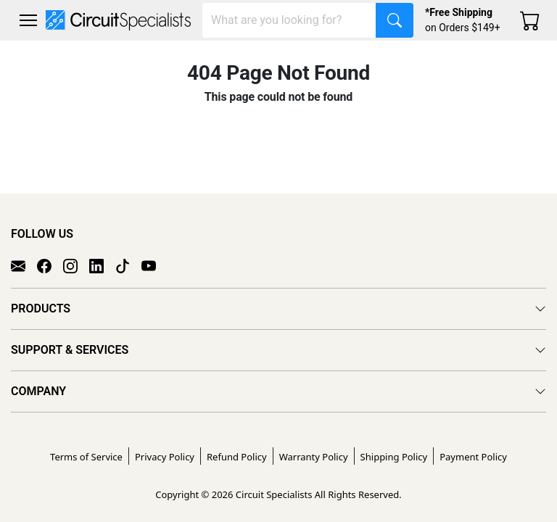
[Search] (289, 20)
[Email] (24, 265)
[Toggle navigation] (28, 20)
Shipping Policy (394, 456)
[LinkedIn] (102, 265)
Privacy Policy (164, 456)
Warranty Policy (313, 456)
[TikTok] (128, 265)
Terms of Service (86, 456)
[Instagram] (76, 265)
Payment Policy (473, 456)
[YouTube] (154, 265)
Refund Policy (237, 456)
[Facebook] (50, 265)
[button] (28, 20)
